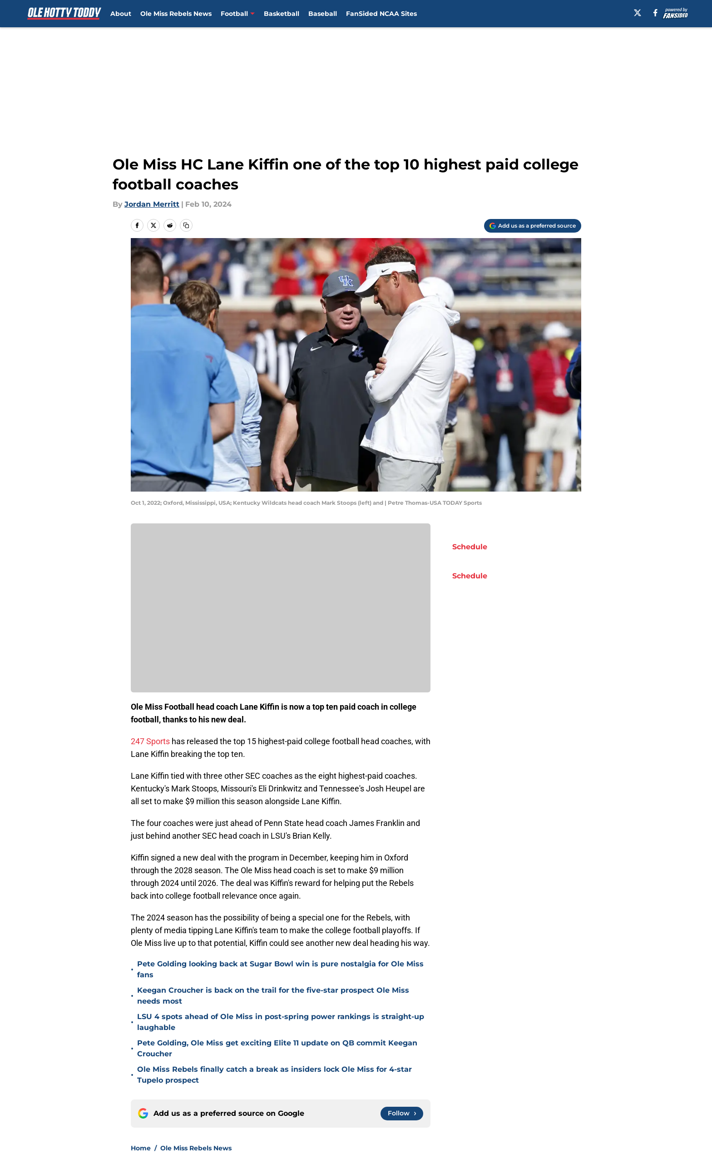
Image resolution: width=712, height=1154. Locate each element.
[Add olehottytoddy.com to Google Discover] (532, 226)
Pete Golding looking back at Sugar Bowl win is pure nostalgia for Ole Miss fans (280, 969)
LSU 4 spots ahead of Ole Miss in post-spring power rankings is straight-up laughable (280, 1022)
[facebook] (655, 12)
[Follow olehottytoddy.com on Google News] (402, 1113)
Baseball (322, 14)
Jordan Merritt (151, 204)
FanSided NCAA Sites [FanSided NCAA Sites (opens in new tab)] (381, 14)
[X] (637, 12)
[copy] (186, 225)
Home (141, 1148)
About (120, 14)
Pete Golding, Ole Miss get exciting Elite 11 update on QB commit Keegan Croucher (277, 1048)
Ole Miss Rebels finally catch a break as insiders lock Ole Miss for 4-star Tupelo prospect (274, 1074)
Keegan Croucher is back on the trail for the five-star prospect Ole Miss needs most (273, 995)
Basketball (281, 14)
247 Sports (150, 741)
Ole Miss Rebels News (176, 14)
